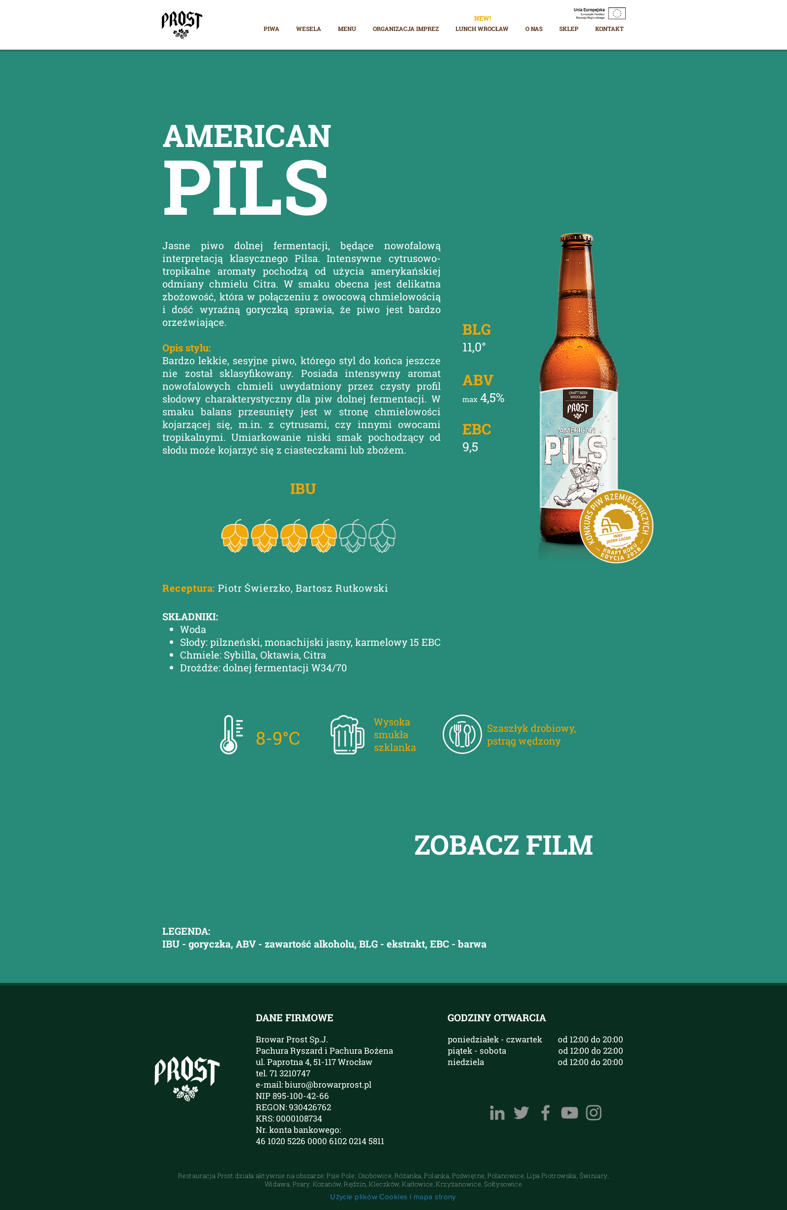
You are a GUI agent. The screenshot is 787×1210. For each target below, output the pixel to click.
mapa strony (435, 1196)
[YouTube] (569, 1112)
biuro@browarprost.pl (328, 1084)
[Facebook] (545, 1112)
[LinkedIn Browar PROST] (497, 1112)
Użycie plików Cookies (368, 1196)
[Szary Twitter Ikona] (521, 1112)
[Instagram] (593, 1112)
